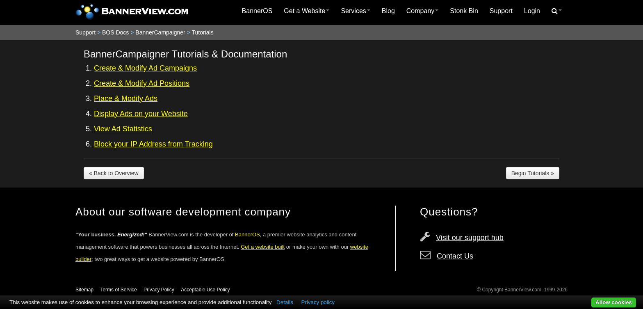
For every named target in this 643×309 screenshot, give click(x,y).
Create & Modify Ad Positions (141, 83)
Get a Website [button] (306, 10)
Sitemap (84, 290)
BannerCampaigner (160, 32)
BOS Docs (115, 32)
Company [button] (422, 10)
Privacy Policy (159, 290)
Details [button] (284, 302)
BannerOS (257, 10)
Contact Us (455, 256)
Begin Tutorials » (532, 173)
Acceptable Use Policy (205, 290)
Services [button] (355, 10)
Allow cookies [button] (613, 302)
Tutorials (202, 32)
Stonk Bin (464, 10)
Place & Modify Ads (125, 98)
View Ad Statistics (123, 129)
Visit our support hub (470, 237)
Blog (388, 10)
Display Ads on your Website (141, 114)
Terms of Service (118, 290)
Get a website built (263, 247)
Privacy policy (318, 302)
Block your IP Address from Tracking (153, 144)
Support (501, 10)
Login (532, 10)
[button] (557, 11)
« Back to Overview (114, 173)
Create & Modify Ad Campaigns (145, 68)
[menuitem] (257, 11)
